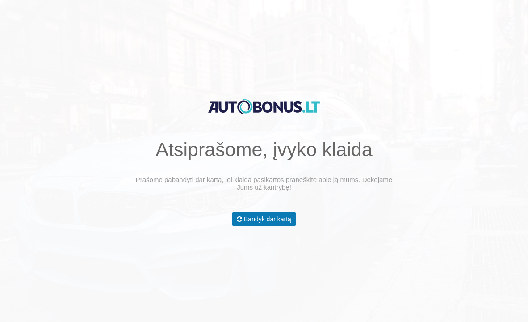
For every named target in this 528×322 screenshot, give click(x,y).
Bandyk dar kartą (264, 219)
